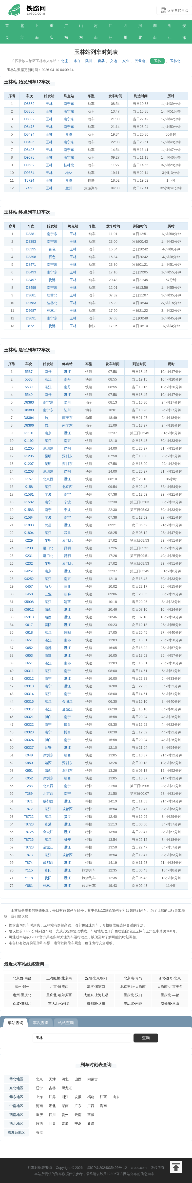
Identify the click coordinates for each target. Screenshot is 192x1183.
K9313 (29, 686)
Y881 (29, 886)
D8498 (29, 150)
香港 (39, 1133)
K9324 (29, 740)
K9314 (29, 694)
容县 (101, 61)
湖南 (155, 32)
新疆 (90, 1124)
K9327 (29, 747)
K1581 (29, 494)
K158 (29, 487)
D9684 (29, 173)
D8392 (29, 119)
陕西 (39, 1124)
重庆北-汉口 (133, 995)
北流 (64, 61)
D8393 (31, 241)
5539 (29, 387)
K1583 (29, 510)
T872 (29, 809)
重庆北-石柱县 (59, 1003)
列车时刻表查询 (96, 1064)
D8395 (31, 249)
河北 (140, 32)
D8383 (29, 402)
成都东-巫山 (170, 1003)
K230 (29, 548)
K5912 (29, 609)
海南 (103, 1106)
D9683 (31, 303)
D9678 (29, 157)
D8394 (29, 418)
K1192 (29, 441)
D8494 (29, 134)
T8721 (31, 326)
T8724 (29, 180)
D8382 (29, 104)
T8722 (29, 817)
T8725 (29, 832)
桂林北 (69, 165)
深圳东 (48, 448)
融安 (48, 747)
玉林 (157, 61)
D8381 (31, 234)
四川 (125, 32)
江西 (103, 1097)
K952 (29, 778)
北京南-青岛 (133, 978)
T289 (29, 794)
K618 (29, 632)
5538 (29, 379)
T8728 (29, 847)
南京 (48, 433)
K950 (29, 763)
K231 (29, 556)
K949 (29, 755)
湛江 (67, 372)
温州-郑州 (22, 987)
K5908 (29, 602)
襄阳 (48, 625)
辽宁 (39, 1088)
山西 (78, 1079)
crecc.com (139, 1168)
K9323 (29, 732)
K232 (29, 563)
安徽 (184, 32)
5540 (29, 395)
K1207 (29, 464)
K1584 (29, 517)
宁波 (48, 494)
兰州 (68, 188)
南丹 (48, 372)
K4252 (29, 579)
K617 (29, 625)
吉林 (52, 1088)
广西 (90, 1106)
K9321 (29, 717)
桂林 (68, 173)
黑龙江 (67, 1088)
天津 (52, 1079)
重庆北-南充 (133, 1003)
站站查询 (66, 1023)
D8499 (31, 288)
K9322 (29, 724)
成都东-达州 (96, 1003)
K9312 (29, 678)
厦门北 (67, 540)
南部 (67, 640)
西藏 (90, 1115)
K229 (29, 540)
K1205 (29, 448)
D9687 (31, 311)
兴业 (125, 61)
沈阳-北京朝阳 (96, 978)
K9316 (29, 701)
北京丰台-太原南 (133, 987)
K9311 (29, 671)
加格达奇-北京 (170, 978)
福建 (90, 1097)
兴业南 (140, 61)
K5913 (29, 617)
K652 (29, 648)
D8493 (31, 272)
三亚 (67, 586)
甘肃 (52, 1124)
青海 (65, 1124)
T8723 (29, 824)
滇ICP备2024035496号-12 (107, 1168)
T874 (29, 863)
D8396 (29, 425)
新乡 (48, 586)
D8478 (29, 127)
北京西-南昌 (22, 978)
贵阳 (48, 870)
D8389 (29, 410)
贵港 (68, 134)
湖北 (52, 1106)
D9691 (31, 318)
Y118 (29, 878)
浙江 (170, 32)
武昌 (48, 525)
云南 (78, 1115)
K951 (29, 771)
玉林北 (175, 61)
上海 (37, 32)
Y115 (29, 870)
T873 (29, 855)
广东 (66, 32)
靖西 (67, 602)
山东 (81, 32)
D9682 (29, 165)
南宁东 (69, 104)
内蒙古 (92, 1079)
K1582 (29, 502)
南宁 (67, 494)
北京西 (48, 479)
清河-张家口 (96, 987)
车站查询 (15, 1023)
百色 (52, 249)
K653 (29, 655)
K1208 (29, 471)
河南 (96, 32)
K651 (29, 640)
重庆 (52, 32)
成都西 (48, 801)
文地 (113, 61)
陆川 (88, 61)
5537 (29, 372)
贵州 (65, 1115)
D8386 (29, 111)
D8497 (31, 280)
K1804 (29, 533)
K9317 (29, 709)
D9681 (31, 295)
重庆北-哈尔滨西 (59, 995)
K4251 (29, 571)
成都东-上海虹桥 (96, 995)
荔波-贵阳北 (22, 1003)
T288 (29, 786)
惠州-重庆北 (22, 995)
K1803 (29, 525)
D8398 (31, 257)
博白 (76, 61)
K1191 (29, 433)
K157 (29, 479)
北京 (22, 32)
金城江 (67, 701)
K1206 (29, 456)
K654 (29, 663)
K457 (29, 586)
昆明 (67, 448)
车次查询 (41, 1023)
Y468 (29, 188)
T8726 (29, 840)
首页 (7, 32)
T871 (29, 801)
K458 (29, 594)
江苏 (111, 32)
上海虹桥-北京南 (59, 978)
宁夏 (78, 1124)
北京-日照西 (59, 987)
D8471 (31, 264)
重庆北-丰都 (170, 995)
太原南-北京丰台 (170, 987)
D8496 (29, 142)
